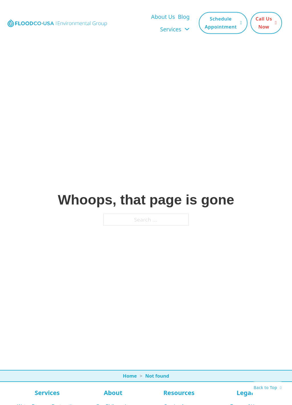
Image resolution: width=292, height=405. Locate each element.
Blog (184, 17)
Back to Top (267, 387)
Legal (245, 392)
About (113, 392)
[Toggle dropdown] (187, 29)
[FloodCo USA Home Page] (57, 23)
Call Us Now (266, 22)
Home (130, 375)
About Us (163, 17)
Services (170, 29)
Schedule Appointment (223, 22)
